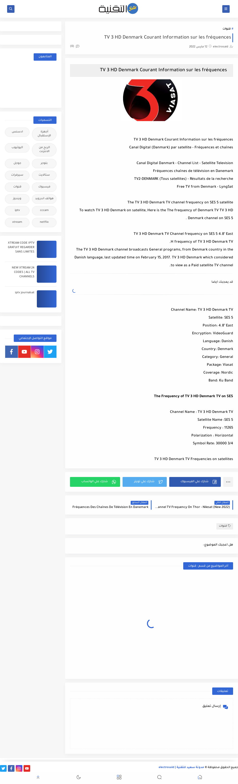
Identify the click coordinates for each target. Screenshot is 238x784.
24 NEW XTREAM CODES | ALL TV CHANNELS (23, 272)
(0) (74, 46)
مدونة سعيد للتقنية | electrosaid (181, 767)
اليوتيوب (17, 147)
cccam (44, 210)
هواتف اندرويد (44, 198)
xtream (17, 222)
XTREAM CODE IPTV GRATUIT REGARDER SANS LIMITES (21, 248)
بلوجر (44, 163)
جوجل (17, 163)
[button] (195, 482)
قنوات (227, 29)
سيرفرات (17, 175)
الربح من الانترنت (44, 149)
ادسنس (17, 132)
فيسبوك (44, 187)
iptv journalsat (24, 292)
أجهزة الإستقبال (44, 134)
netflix (44, 222)
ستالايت (44, 175)
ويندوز (17, 198)
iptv (17, 210)
